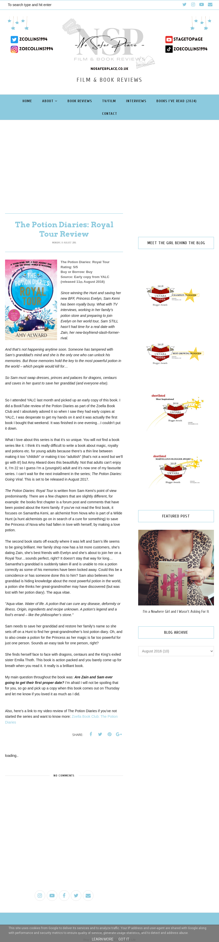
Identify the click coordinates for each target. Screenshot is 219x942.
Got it (123, 939)
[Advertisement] (109, 158)
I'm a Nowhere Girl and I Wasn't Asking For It (176, 611)
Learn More (102, 939)
